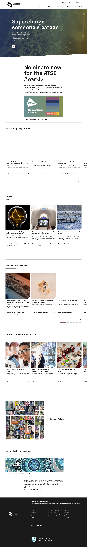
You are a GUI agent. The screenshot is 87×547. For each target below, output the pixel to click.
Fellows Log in (77, 2)
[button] (81, 182)
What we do (61, 7)
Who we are (52, 7)
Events (75, 7)
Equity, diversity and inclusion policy (54, 514)
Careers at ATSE (66, 517)
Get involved (64, 2)
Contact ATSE (66, 512)
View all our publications (10, 268)
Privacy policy (66, 514)
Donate (69, 2)
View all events (8, 199)
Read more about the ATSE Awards (36, 119)
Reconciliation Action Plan (52, 512)
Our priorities (42, 7)
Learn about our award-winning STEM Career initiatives (17, 337)
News (69, 7)
